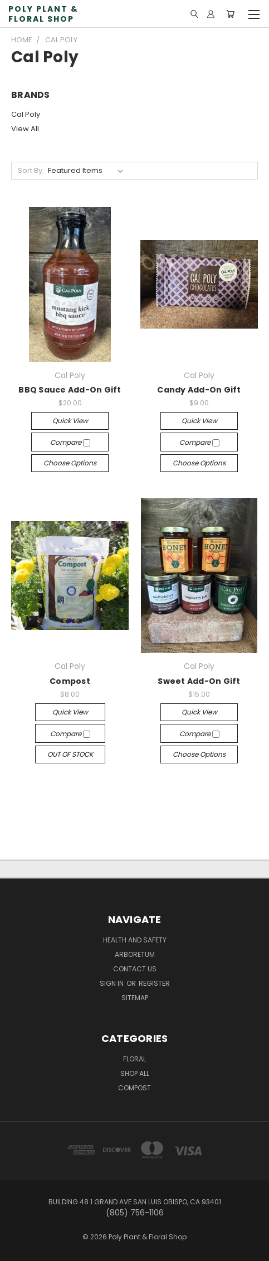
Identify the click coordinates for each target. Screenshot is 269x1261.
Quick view (70, 420)
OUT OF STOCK (70, 754)
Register (154, 983)
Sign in (112, 983)
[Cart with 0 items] (230, 14)
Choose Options (69, 463)
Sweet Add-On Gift (199, 681)
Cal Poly (25, 114)
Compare (70, 442)
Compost (70, 681)
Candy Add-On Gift (199, 389)
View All (25, 128)
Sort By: (31, 170)
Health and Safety (135, 940)
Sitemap (134, 997)
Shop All (134, 1073)
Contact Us (134, 969)
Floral (134, 1059)
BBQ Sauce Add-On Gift (69, 389)
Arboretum (135, 954)
